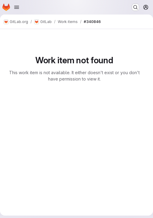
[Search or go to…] (135, 7)
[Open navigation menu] (16, 7)
